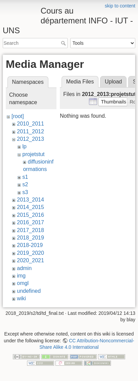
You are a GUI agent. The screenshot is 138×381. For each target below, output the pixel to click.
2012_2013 (30, 139)
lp (24, 146)
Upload (113, 81)
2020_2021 (30, 260)
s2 (25, 184)
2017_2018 (30, 230)
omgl (23, 283)
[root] (18, 116)
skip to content (120, 5)
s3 (25, 192)
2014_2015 (30, 207)
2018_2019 (30, 238)
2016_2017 (30, 222)
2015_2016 (30, 215)
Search (64, 43)
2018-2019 (30, 245)
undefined (29, 291)
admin (24, 268)
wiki (21, 298)
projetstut (33, 154)
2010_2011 (30, 124)
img (21, 276)
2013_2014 (30, 200)
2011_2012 (30, 131)
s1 (25, 177)
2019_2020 (30, 253)
